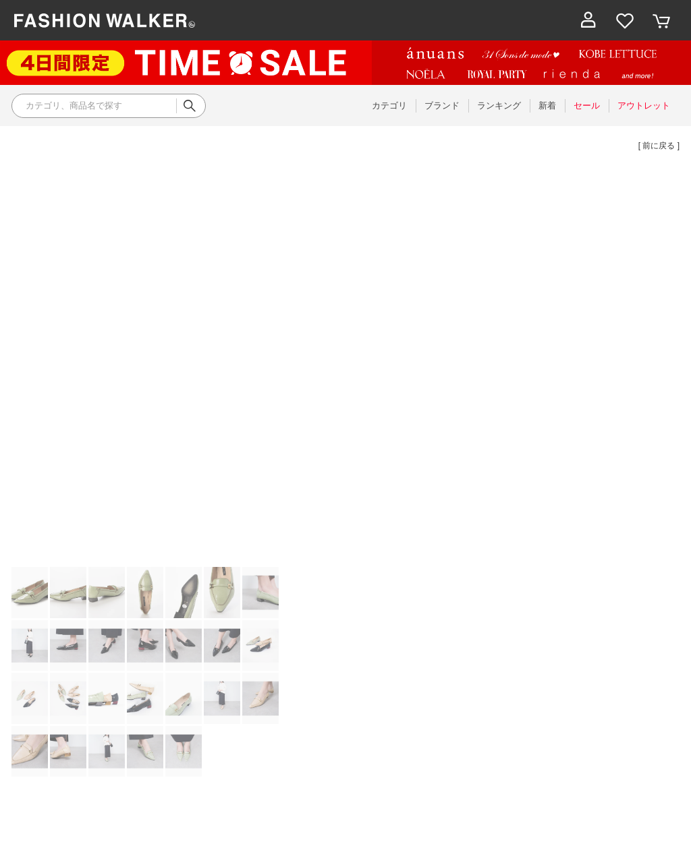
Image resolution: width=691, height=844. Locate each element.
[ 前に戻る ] (659, 145)
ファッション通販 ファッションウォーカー (104, 20)
